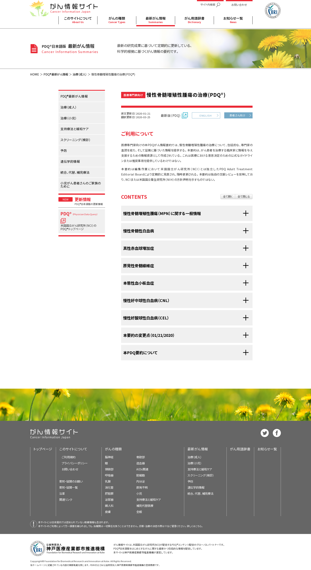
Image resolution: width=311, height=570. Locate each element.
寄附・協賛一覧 (68, 487)
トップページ (43, 449)
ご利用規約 (68, 457)
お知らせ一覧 (267, 449)
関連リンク (65, 499)
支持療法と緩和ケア (199, 469)
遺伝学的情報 (195, 487)
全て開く (228, 196)
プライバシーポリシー (75, 463)
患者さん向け (237, 115)
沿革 (62, 493)
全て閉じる (244, 196)
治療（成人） (80, 74)
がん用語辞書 (240, 449)
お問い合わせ (70, 469)
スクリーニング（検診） (200, 475)
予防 (190, 481)
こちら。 (199, 526)
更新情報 (83, 199)
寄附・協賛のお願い (71, 481)
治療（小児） (194, 463)
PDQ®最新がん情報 (55, 74)
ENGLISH (205, 115)
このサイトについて (73, 449)
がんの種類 (113, 449)
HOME (34, 74)
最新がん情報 (197, 449)
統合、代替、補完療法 (200, 493)
